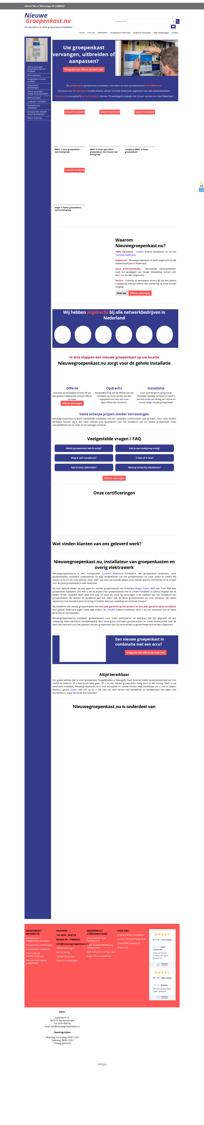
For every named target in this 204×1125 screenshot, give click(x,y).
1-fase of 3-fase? (145, 454)
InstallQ (140, 248)
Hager (139, 584)
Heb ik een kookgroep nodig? (144, 444)
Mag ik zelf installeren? (83, 454)
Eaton (146, 584)
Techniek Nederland (125, 251)
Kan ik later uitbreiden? (83, 463)
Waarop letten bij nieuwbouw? (144, 463)
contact (73, 685)
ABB (152, 584)
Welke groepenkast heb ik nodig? (84, 444)
